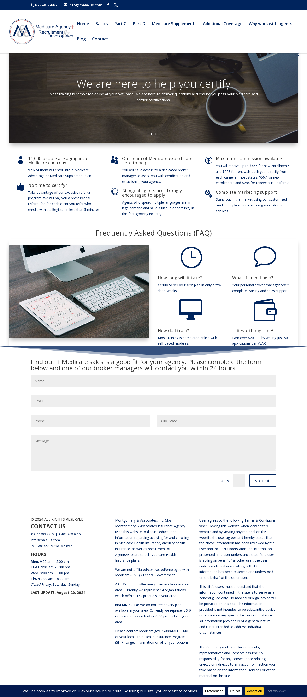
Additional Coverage (222, 24)
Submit (262, 480)
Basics (101, 24)
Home (83, 24)
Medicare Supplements (174, 24)
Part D (139, 24)
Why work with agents (270, 24)
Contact (100, 39)
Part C (120, 24)
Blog (81, 39)
